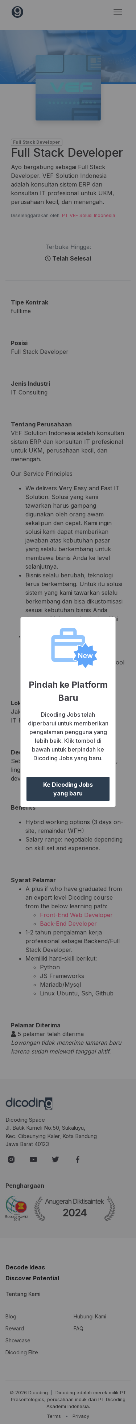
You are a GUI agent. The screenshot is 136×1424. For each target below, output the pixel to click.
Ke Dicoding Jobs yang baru (68, 789)
